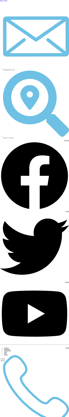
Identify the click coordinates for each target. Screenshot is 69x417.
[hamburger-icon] (67, 348)
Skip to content (3, 0)
